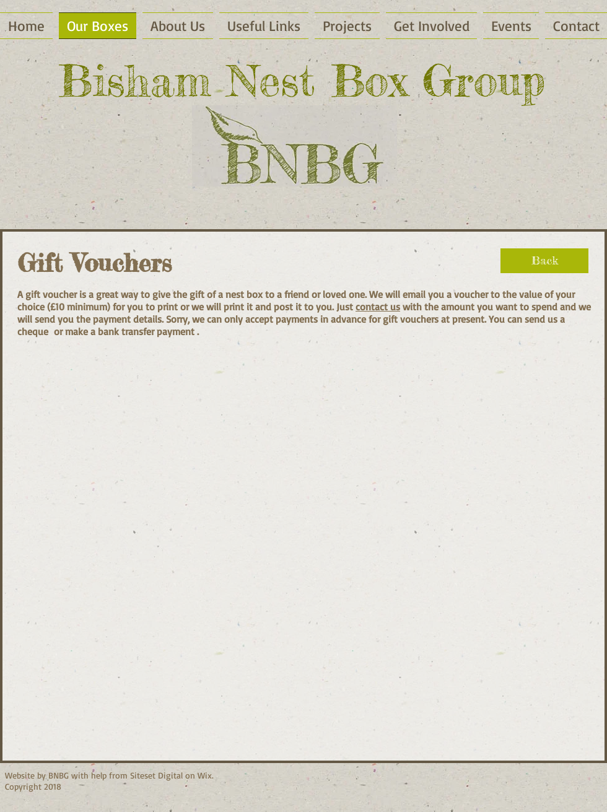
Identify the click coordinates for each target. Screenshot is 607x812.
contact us (378, 306)
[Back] (544, 260)
